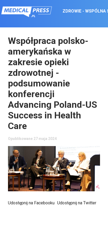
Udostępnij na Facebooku (31, 202)
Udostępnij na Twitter (76, 202)
